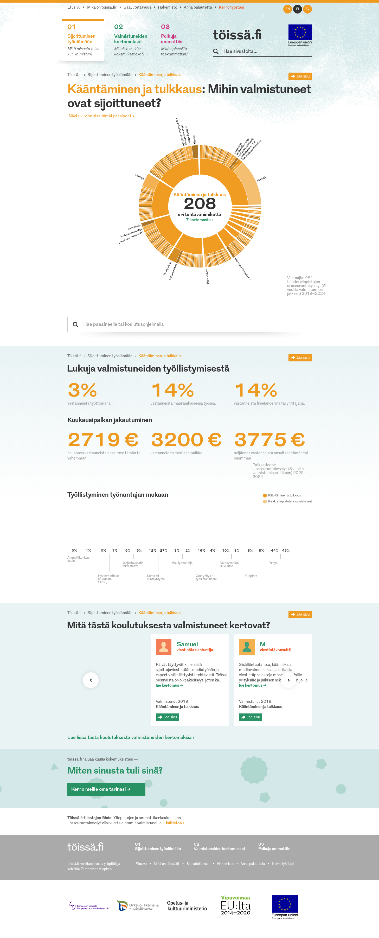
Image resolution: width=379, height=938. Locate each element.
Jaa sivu (303, 76)
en (287, 9)
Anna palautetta (198, 8)
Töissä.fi (74, 75)
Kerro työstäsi (231, 8)
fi (297, 9)
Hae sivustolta (218, 51)
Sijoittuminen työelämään (109, 75)
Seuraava (90, 680)
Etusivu (73, 8)
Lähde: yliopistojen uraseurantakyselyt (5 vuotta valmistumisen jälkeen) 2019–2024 (306, 288)
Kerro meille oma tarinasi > (100, 789)
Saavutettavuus (137, 8)
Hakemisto (167, 8)
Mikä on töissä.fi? (102, 8)
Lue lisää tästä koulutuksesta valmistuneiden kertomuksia (129, 737)
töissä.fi (237, 36)
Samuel (187, 645)
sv (307, 9)
